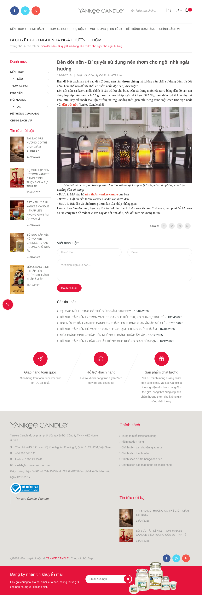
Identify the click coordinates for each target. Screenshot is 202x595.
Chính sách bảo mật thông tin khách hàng (146, 464)
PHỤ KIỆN (79, 29)
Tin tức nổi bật (22, 131)
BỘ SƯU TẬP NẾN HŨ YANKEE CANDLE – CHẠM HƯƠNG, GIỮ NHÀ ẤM (108, 329)
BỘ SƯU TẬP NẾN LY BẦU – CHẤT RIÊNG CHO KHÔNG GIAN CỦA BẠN (108, 341)
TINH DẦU (37, 29)
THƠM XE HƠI (58, 29)
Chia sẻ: (155, 225)
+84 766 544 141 (25, 453)
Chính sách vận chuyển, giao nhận (142, 447)
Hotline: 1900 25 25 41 (29, 459)
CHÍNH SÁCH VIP (170, 29)
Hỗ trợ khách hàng (101, 372)
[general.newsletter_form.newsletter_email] (108, 579)
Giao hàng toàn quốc (40, 372)
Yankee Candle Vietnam (32, 498)
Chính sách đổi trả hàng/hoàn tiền (141, 459)
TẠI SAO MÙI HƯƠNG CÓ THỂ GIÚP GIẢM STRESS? (95, 311)
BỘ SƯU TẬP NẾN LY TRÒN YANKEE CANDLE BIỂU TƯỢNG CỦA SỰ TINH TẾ (112, 317)
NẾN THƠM (18, 29)
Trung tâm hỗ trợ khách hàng (138, 435)
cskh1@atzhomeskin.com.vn (32, 465)
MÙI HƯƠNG (98, 29)
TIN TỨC (116, 29)
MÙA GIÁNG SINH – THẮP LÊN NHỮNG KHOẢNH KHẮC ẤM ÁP (102, 335)
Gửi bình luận (69, 288)
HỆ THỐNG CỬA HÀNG (140, 29)
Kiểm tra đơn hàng (132, 441)
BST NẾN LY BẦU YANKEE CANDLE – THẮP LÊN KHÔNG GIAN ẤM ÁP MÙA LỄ (112, 323)
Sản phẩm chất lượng (161, 372)
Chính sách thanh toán (135, 453)
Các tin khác (66, 302)
